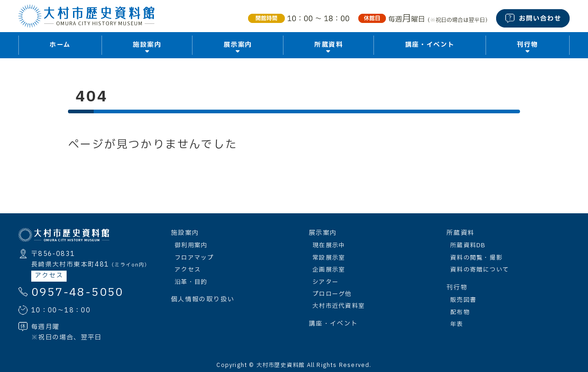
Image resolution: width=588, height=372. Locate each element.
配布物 (460, 312)
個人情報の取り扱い (202, 299)
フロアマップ (194, 257)
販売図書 (463, 300)
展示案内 (323, 233)
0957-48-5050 (77, 292)
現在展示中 (328, 245)
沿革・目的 (191, 282)
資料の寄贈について (479, 269)
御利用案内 (191, 245)
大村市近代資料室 (338, 306)
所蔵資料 (461, 233)
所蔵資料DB (468, 245)
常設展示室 (328, 257)
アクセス (49, 275)
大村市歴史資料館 (280, 365)
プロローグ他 (332, 294)
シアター (325, 282)
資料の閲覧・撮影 (476, 257)
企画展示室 (328, 269)
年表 (457, 324)
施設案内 (185, 233)
